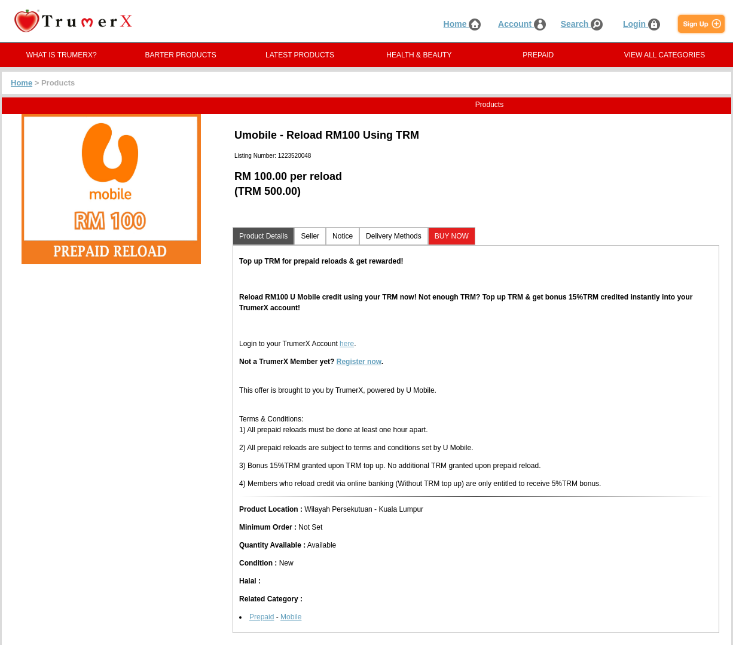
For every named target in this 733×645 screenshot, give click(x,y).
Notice (342, 236)
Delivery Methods (394, 236)
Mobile (290, 617)
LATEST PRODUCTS (299, 55)
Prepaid (261, 617)
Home (462, 24)
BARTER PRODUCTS (180, 55)
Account (522, 24)
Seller (310, 236)
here (347, 344)
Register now (359, 361)
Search (582, 24)
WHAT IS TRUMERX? (61, 55)
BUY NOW (452, 236)
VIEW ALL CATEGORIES (664, 55)
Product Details (263, 236)
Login (641, 24)
